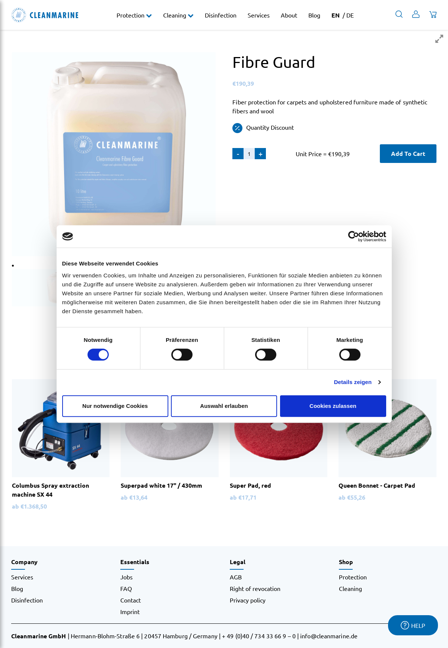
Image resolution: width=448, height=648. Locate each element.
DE (350, 15)
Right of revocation (255, 588)
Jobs (126, 577)
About (289, 15)
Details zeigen (353, 382)
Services (259, 15)
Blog (314, 15)
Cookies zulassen (332, 406)
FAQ (126, 588)
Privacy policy (248, 600)
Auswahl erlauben (224, 406)
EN (335, 15)
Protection (131, 15)
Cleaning (175, 15)
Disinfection (220, 15)
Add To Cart (408, 153)
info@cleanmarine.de (329, 635)
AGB (236, 577)
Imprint (130, 611)
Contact (130, 600)
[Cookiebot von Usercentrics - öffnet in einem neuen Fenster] (353, 236)
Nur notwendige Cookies (115, 406)
